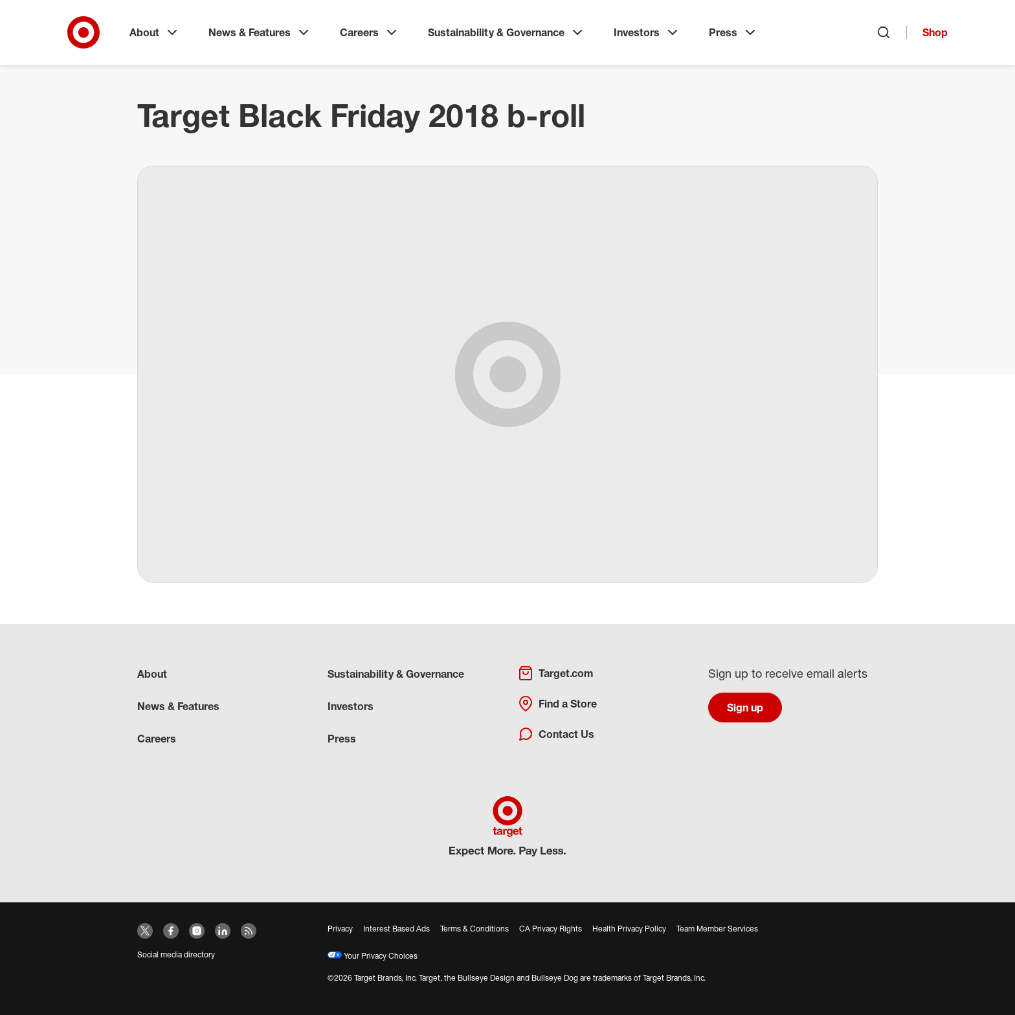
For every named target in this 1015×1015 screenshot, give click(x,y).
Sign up (745, 707)
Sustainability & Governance (506, 32)
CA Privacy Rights (550, 928)
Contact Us (556, 734)
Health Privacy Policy (629, 928)
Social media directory (176, 954)
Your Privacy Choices (373, 956)
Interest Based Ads (396, 928)
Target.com (555, 673)
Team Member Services (717, 928)
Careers (369, 32)
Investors (647, 32)
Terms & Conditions (474, 928)
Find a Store (557, 703)
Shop (935, 32)
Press (733, 32)
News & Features (259, 32)
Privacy (340, 928)
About (154, 32)
